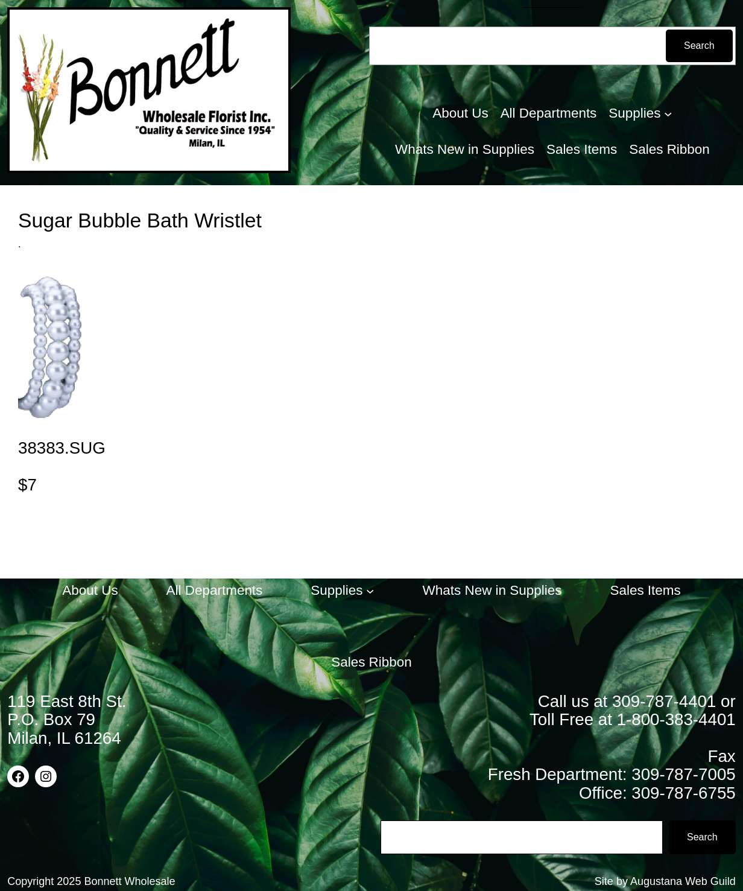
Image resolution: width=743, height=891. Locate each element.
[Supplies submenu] (668, 113)
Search (699, 45)
